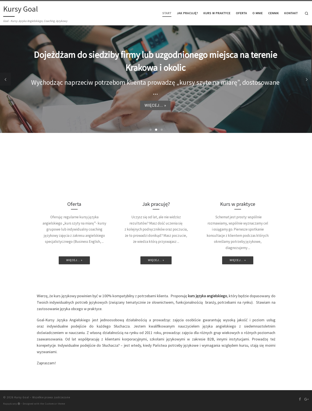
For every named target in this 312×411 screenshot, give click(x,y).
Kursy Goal (21, 397)
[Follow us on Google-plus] (306, 399)
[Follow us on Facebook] (300, 399)
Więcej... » (155, 105)
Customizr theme (55, 403)
